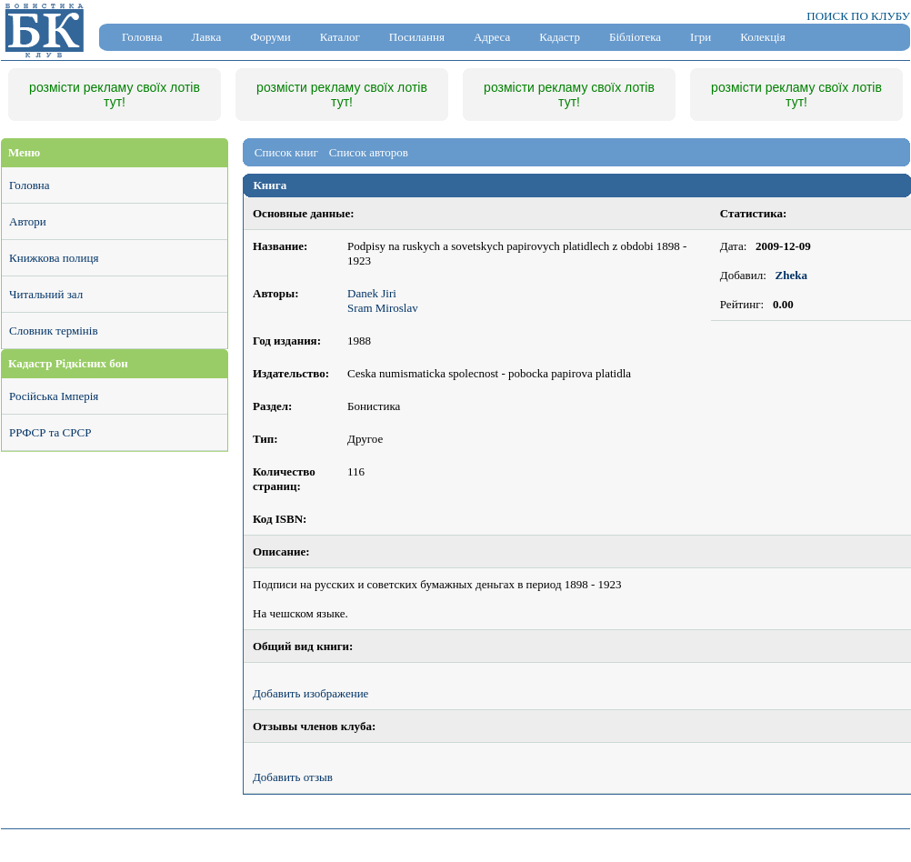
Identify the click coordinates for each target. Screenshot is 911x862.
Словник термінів (53, 330)
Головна (142, 37)
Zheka (791, 275)
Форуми (270, 37)
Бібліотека (635, 37)
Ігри (700, 37)
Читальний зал (46, 294)
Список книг (286, 152)
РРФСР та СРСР (50, 432)
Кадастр (559, 37)
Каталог (340, 37)
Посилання (417, 37)
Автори (27, 221)
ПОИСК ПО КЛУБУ (858, 16)
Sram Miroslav (382, 308)
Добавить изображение (310, 693)
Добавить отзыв (293, 777)
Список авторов (368, 152)
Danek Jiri (371, 293)
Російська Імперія (53, 396)
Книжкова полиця (53, 258)
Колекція (762, 37)
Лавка (207, 37)
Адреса (492, 37)
